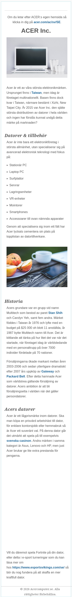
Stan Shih (55, 312)
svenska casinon (19, 440)
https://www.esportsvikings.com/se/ (38, 567)
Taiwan (36, 92)
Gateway (47, 371)
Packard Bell (16, 376)
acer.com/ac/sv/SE (47, 22)
